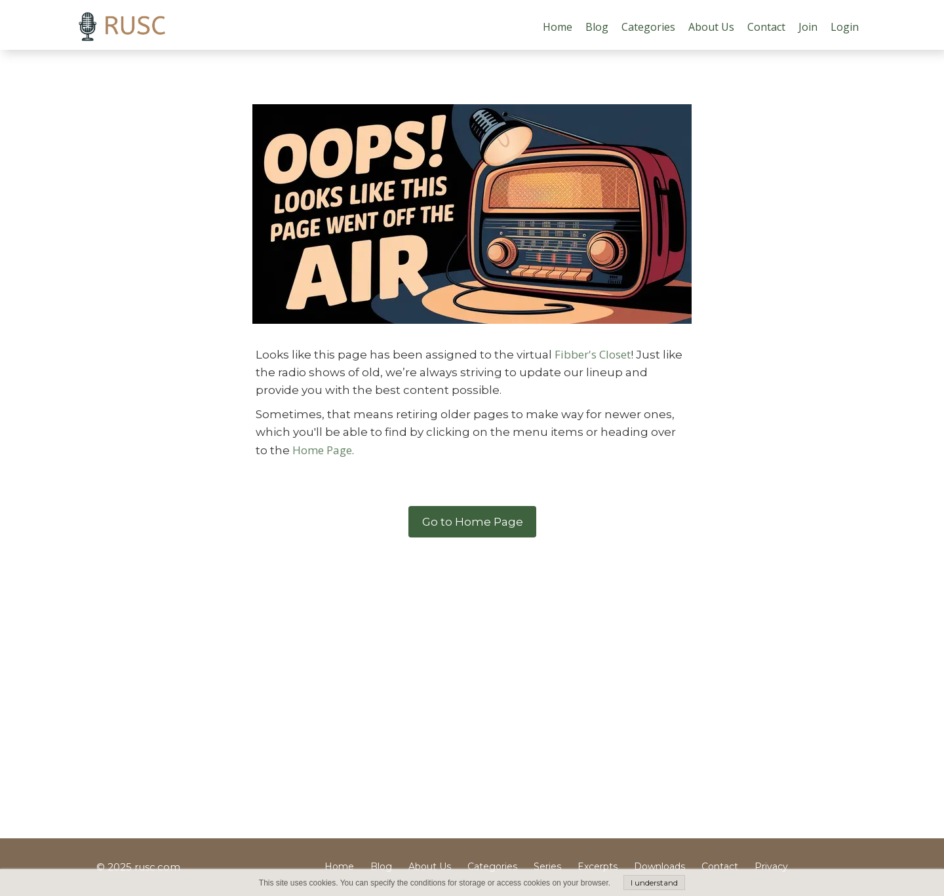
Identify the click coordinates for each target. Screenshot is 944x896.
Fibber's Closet (593, 354)
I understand (654, 882)
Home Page (322, 450)
